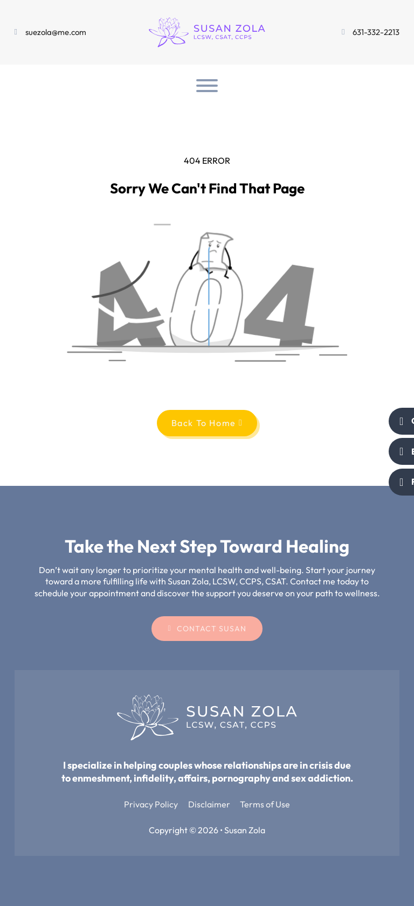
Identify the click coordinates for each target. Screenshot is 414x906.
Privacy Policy (151, 804)
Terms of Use (265, 804)
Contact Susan (207, 628)
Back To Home (207, 422)
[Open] (207, 85)
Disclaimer (209, 804)
